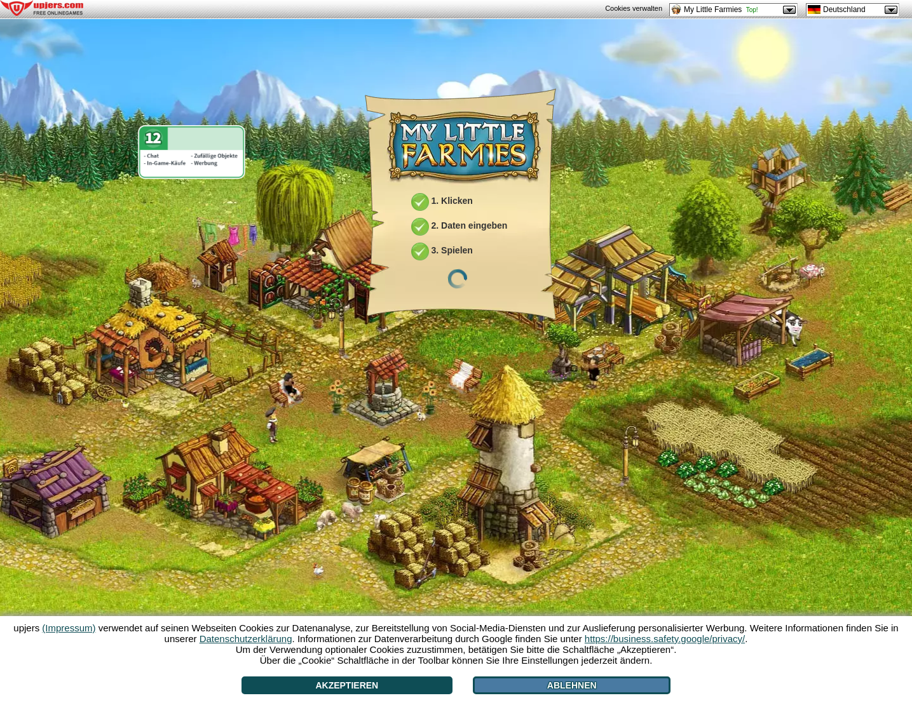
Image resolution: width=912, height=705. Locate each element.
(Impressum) (68, 627)
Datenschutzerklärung (246, 638)
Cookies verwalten (633, 8)
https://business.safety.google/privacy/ (665, 638)
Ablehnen (572, 685)
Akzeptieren (346, 685)
